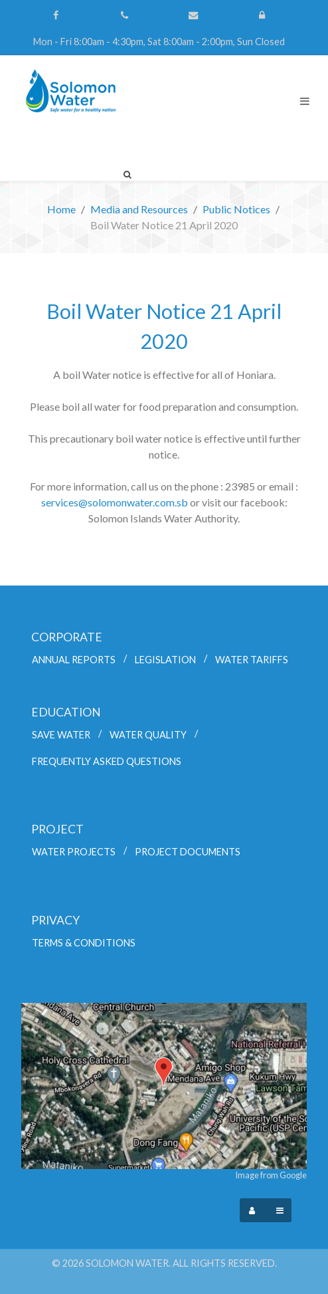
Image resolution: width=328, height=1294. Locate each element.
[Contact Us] (194, 15)
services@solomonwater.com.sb (114, 502)
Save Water (61, 734)
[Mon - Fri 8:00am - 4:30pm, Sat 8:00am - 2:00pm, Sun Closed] (158, 42)
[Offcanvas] (279, 1210)
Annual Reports (74, 659)
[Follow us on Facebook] (57, 15)
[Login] (263, 15)
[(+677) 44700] (126, 15)
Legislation (165, 659)
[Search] (127, 174)
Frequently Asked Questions (106, 761)
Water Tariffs (251, 659)
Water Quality (148, 734)
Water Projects (74, 851)
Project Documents (187, 851)
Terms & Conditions (83, 942)
